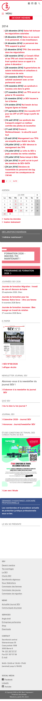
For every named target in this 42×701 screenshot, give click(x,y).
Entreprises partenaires (11, 622)
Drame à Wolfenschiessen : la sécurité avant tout (21, 132)
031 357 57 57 (11, 652)
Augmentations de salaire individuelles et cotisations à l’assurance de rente (22, 71)
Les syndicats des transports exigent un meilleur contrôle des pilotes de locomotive (20, 123)
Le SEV (5, 572)
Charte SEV (6, 576)
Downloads (6, 629)
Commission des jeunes (11, 590)
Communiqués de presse (12, 608)
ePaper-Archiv (9, 367)
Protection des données (19, 694)
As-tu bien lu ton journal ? (15, 406)
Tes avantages (8, 569)
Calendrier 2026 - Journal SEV (17, 419)
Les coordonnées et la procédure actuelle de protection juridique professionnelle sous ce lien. (20, 511)
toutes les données (12, 219)
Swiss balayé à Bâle (21, 157)
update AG (20, 697)
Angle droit (6, 619)
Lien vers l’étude (10, 491)
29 (4, 214)
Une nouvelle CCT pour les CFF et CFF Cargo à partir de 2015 (22, 114)
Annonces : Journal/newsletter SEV (19, 424)
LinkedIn (5, 683)
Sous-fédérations (9, 583)
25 (21, 211)
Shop (4, 626)
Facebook (8, 680)
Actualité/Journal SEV (11, 604)
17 (15, 207)
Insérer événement (11, 222)
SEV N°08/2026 (10, 364)
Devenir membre (21, 18)
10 (15, 204)
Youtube (8, 687)
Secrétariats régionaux (11, 580)
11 (21, 204)
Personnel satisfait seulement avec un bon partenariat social (19, 80)
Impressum (29, 692)
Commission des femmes (12, 587)
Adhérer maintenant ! (12, 237)
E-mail (4, 657)
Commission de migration (12, 594)
